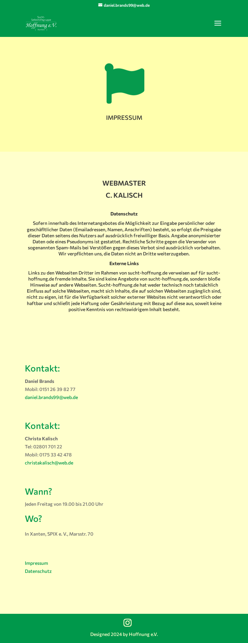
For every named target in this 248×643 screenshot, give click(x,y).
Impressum (36, 563)
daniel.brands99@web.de (51, 397)
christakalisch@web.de (49, 462)
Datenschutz (38, 571)
